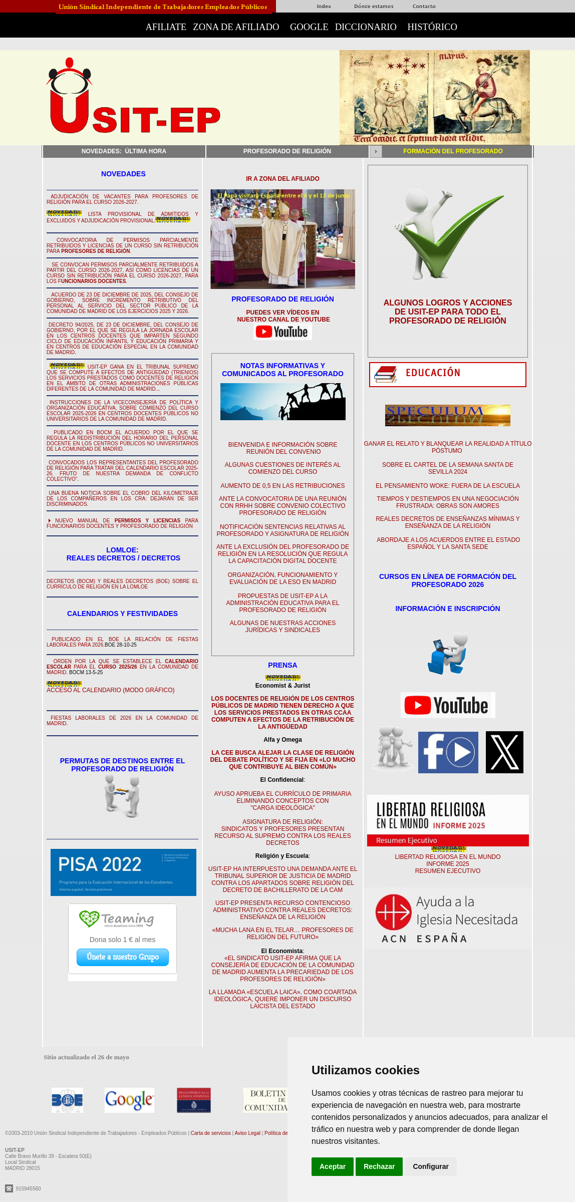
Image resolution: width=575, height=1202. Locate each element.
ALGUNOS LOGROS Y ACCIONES (448, 302)
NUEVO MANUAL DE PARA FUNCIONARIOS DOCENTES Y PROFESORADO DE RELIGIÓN (122, 523)
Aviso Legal (247, 1133)
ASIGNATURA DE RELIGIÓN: (282, 821)
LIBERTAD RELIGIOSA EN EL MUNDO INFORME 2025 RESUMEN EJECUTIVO (447, 863)
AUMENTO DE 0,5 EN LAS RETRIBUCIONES (283, 485)
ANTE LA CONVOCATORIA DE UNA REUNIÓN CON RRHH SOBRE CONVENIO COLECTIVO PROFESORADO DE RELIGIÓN (283, 505)
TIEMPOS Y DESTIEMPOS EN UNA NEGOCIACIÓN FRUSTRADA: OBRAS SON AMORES (448, 502)
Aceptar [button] (333, 1166)
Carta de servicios (211, 1133)
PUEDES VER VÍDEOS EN (282, 312)
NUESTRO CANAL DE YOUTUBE (282, 319)
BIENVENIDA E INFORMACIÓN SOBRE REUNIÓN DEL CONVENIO (282, 448)
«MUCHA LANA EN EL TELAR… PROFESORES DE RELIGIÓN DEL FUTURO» (282, 934)
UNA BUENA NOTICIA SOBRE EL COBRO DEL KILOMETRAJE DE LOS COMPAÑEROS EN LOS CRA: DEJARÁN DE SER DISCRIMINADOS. (122, 498)
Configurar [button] (431, 1166)
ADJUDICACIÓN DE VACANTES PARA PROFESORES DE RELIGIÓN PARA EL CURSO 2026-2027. (122, 199)
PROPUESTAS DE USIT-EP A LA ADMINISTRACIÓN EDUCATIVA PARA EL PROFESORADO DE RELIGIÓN (282, 603)
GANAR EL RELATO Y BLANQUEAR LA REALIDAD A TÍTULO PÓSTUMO (447, 447)
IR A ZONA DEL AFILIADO (283, 178)
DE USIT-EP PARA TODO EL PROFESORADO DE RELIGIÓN (447, 316)
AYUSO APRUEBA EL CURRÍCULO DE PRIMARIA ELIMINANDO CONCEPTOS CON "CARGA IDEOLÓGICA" (282, 800)
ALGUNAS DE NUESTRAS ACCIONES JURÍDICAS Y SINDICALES (283, 627)
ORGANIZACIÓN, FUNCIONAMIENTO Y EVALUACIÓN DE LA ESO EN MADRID (283, 578)
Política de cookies (285, 1133)
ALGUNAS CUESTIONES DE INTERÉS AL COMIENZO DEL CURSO (283, 468)
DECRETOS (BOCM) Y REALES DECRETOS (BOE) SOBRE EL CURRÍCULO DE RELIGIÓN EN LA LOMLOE (122, 583)
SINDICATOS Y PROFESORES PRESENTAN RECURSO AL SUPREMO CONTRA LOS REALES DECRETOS (282, 835)
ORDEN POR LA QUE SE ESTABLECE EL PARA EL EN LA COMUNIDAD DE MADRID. (122, 667)
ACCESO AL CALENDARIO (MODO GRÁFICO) (111, 690)
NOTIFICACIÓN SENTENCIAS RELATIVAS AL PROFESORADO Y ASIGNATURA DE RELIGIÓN (282, 530)
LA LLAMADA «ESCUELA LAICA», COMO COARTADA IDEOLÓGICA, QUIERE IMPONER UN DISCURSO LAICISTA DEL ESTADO (283, 999)
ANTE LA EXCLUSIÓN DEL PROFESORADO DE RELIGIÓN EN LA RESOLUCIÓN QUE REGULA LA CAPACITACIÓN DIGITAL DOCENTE (282, 553)
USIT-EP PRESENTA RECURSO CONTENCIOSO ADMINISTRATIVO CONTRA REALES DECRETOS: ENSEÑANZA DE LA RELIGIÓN (282, 910)
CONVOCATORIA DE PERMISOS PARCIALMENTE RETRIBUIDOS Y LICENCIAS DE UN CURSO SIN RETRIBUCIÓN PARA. (122, 245)
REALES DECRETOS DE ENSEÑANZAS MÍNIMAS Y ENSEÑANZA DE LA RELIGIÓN (448, 522)
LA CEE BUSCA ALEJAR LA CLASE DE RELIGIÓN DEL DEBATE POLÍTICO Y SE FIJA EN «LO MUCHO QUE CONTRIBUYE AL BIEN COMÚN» (282, 759)
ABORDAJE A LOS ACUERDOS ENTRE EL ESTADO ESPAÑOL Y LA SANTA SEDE (448, 543)
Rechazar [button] (379, 1166)
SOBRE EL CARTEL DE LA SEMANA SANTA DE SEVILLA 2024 (447, 468)
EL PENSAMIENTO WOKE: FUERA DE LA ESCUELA (448, 485)
